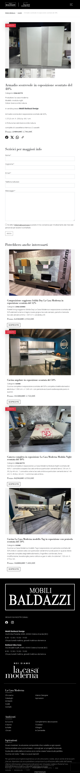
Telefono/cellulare (40, 184)
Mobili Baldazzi (10, 13)
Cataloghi (9, 698)
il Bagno (38, 727)
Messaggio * (40, 205)
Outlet (20, 13)
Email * (40, 175)
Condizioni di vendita (22, 768)
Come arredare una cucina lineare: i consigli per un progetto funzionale (33, 748)
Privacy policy (36, 768)
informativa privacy (22, 225)
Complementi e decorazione (46, 722)
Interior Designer (41, 695)
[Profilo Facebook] (7, 622)
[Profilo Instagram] (12, 622)
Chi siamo (9, 695)
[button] (71, 4)
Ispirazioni (39, 698)
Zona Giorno (20, 307)
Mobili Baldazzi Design (29, 108)
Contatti (8, 707)
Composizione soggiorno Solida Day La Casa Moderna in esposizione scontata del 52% (35, 302)
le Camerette (40, 730)
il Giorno (8, 725)
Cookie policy (48, 768)
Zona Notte (18, 93)
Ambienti (8, 701)
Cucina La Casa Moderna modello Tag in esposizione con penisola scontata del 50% (40, 540)
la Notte (8, 727)
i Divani (8, 730)
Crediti (28, 770)
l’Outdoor (39, 725)
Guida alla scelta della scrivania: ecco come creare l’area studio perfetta (33, 751)
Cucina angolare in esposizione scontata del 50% (31, 380)
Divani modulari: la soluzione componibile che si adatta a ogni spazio (32, 745)
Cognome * (40, 166)
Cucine (17, 384)
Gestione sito (18, 770)
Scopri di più (14, 325)
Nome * (40, 157)
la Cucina (9, 722)
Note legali (8, 768)
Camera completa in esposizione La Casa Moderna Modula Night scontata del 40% (39, 458)
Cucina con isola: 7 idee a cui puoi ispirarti (22, 754)
